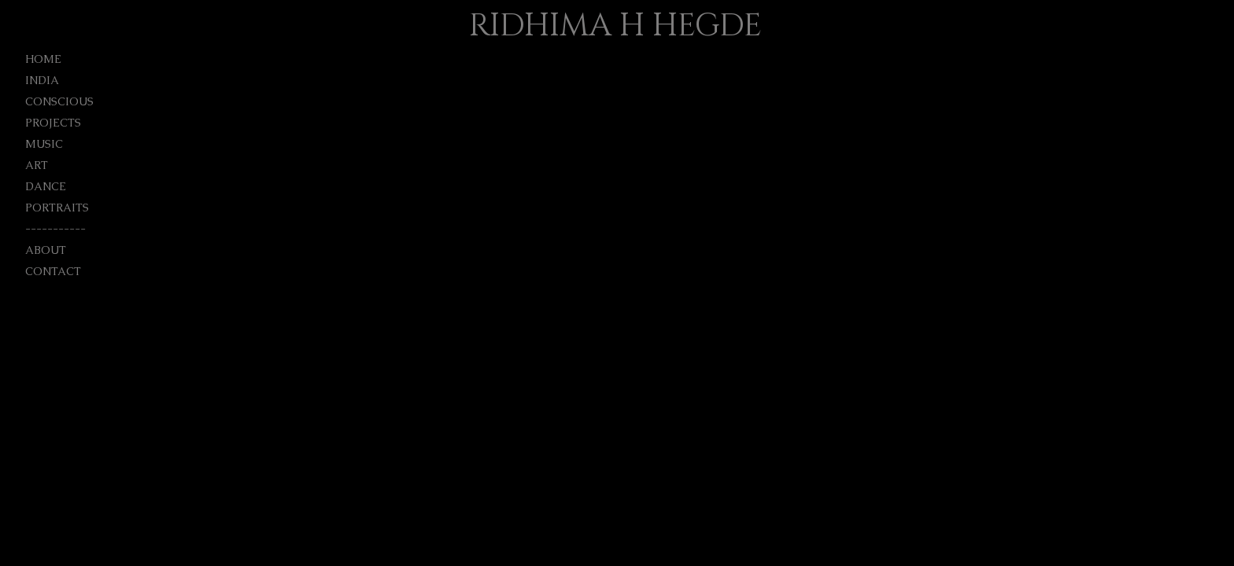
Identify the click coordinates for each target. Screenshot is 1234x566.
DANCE (45, 186)
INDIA (42, 80)
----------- (55, 229)
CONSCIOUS (59, 101)
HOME (43, 59)
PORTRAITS (57, 207)
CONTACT (53, 271)
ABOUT (45, 250)
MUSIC (44, 144)
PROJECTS (53, 123)
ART (36, 165)
